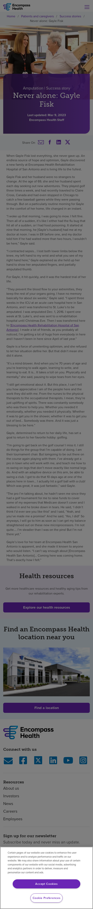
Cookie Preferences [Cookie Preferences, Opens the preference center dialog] (47, 898)
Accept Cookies (46, 884)
